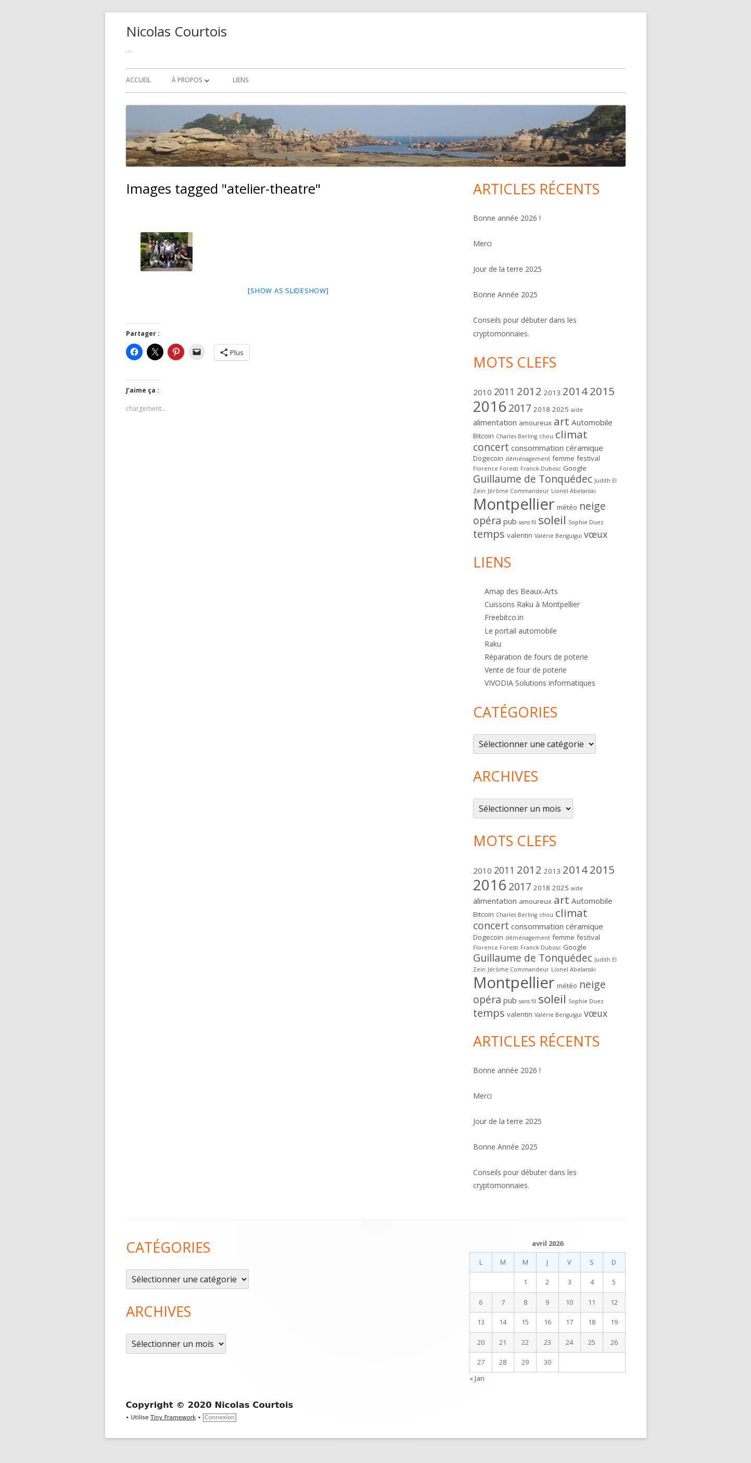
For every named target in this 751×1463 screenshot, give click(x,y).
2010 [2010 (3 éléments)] (482, 392)
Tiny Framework (173, 1417)
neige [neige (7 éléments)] (592, 506)
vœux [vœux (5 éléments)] (595, 534)
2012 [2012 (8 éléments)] (529, 391)
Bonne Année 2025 (505, 294)
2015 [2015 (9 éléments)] (602, 391)
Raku (493, 644)
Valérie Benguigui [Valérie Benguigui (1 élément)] (558, 535)
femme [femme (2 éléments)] (563, 458)
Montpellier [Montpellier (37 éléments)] (514, 504)
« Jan (477, 1378)
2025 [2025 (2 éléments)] (560, 409)
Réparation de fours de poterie (536, 657)
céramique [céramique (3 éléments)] (584, 448)
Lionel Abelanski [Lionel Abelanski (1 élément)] (573, 491)
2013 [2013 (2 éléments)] (552, 392)
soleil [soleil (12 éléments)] (552, 520)
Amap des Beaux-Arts (521, 591)
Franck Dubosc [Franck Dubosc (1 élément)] (540, 468)
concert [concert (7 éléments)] (491, 447)
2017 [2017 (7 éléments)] (519, 408)
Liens (240, 79)
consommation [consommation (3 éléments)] (537, 448)
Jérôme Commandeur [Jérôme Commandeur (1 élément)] (518, 491)
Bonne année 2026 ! (507, 218)
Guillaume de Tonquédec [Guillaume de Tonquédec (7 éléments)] (532, 479)
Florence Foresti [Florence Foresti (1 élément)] (495, 468)
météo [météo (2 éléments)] (567, 507)
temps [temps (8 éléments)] (489, 533)
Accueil (138, 79)
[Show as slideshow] (288, 290)
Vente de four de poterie (526, 670)
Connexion (220, 1417)
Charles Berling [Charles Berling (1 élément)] (516, 436)
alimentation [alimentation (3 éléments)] (495, 422)
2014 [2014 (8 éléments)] (575, 391)
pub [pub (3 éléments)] (510, 521)
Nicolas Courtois (176, 31)
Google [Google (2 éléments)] (575, 468)
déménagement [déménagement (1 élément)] (527, 458)
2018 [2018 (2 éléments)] (541, 409)
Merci (482, 243)
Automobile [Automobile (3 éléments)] (592, 422)
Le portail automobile (521, 631)
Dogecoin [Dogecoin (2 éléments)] (488, 458)
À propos (187, 79)
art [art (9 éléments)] (561, 421)
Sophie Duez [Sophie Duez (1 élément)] (586, 522)
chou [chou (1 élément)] (546, 436)
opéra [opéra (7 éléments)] (487, 520)
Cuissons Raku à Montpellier (532, 604)
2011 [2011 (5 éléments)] (504, 391)
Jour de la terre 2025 (507, 269)
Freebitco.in (504, 617)
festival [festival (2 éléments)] (588, 458)
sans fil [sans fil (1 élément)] (527, 522)
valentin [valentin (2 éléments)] (519, 535)
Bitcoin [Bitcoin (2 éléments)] (483, 435)
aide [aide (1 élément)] (577, 409)
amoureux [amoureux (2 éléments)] (535, 422)
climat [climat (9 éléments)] (571, 434)
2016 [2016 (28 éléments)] (489, 406)
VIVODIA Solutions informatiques (540, 683)
